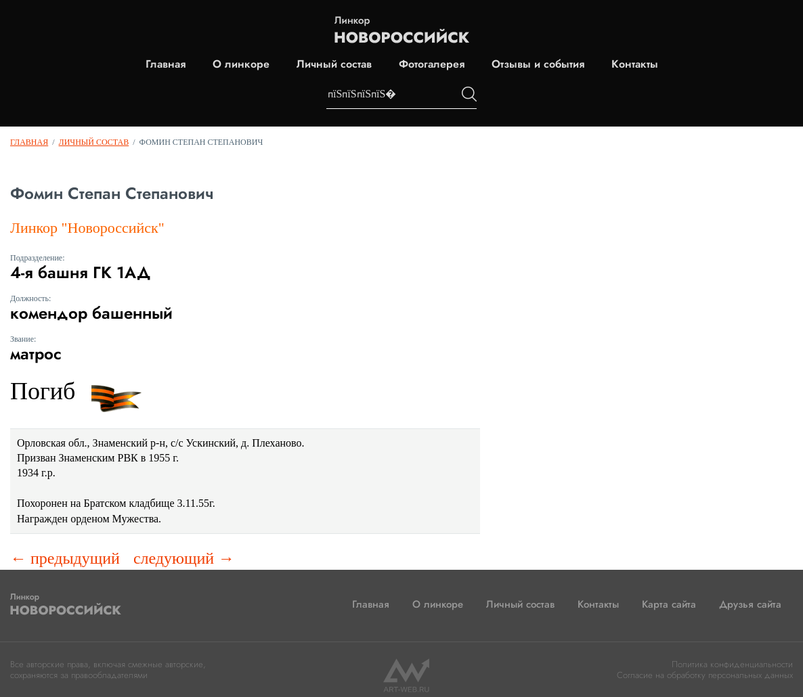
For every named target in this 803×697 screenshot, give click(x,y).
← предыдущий (65, 558)
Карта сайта (669, 604)
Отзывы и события (538, 64)
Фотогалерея (431, 64)
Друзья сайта (750, 604)
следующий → (183, 558)
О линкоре (241, 64)
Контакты (634, 64)
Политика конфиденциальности (732, 664)
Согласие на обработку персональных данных (705, 675)
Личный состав (334, 64)
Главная (166, 64)
